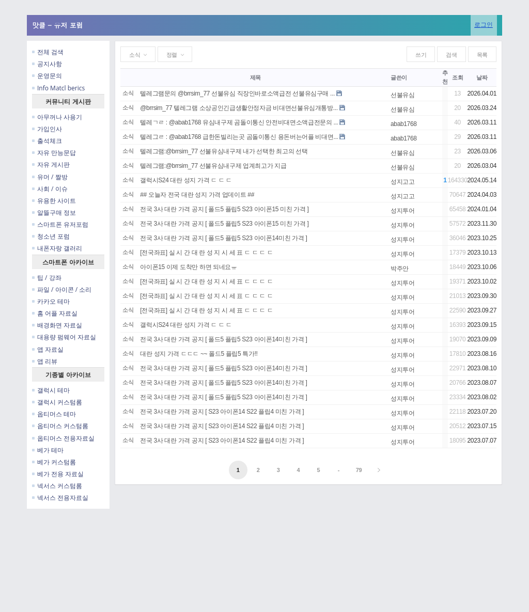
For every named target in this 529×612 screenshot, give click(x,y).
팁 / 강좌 (46, 277)
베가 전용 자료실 (58, 473)
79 (359, 470)
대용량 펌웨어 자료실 (64, 337)
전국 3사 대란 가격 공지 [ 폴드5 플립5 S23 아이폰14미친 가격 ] (223, 238)
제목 (255, 77)
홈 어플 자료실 (54, 313)
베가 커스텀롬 (54, 462)
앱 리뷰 (44, 361)
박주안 (400, 268)
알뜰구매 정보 (54, 212)
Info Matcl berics (58, 88)
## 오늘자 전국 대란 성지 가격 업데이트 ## (197, 194)
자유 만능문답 (54, 152)
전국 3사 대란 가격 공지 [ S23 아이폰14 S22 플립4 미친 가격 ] (222, 411)
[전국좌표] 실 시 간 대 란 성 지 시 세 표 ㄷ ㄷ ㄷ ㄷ (206, 252)
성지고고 (403, 181)
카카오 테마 (51, 301)
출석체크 (47, 140)
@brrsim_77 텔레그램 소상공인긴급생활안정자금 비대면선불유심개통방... (238, 108)
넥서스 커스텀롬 (57, 485)
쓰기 (420, 55)
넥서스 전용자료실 (60, 497)
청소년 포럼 (51, 236)
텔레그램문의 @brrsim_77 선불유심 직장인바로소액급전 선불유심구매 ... (237, 93)
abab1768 (404, 124)
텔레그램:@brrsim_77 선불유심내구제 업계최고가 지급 (213, 165)
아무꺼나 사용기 (57, 117)
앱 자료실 (48, 349)
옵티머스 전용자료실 (63, 438)
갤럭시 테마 (51, 390)
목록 (482, 55)
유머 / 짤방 (50, 176)
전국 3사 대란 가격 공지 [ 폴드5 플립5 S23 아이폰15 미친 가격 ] (224, 209)
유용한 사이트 (54, 200)
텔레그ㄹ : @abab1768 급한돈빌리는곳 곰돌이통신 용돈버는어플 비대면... (239, 136)
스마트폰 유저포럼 (60, 224)
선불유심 (403, 95)
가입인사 (47, 128)
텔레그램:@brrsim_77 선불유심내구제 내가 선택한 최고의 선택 (223, 151)
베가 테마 (48, 450)
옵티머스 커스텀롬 (60, 425)
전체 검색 (48, 52)
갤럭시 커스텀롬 (57, 402)
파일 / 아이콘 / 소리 (61, 289)
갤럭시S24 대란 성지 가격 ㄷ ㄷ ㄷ (186, 180)
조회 (457, 77)
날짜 (481, 77)
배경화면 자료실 (57, 325)
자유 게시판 (51, 164)
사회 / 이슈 (50, 188)
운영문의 (47, 75)
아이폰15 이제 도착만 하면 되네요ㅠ (188, 267)
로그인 (483, 24)
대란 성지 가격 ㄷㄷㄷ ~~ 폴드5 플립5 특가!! (198, 353)
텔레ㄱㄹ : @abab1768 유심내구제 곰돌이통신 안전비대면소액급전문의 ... (239, 122)
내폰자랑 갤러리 (57, 248)
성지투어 (403, 210)
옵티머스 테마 (54, 414)
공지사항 (47, 63)
